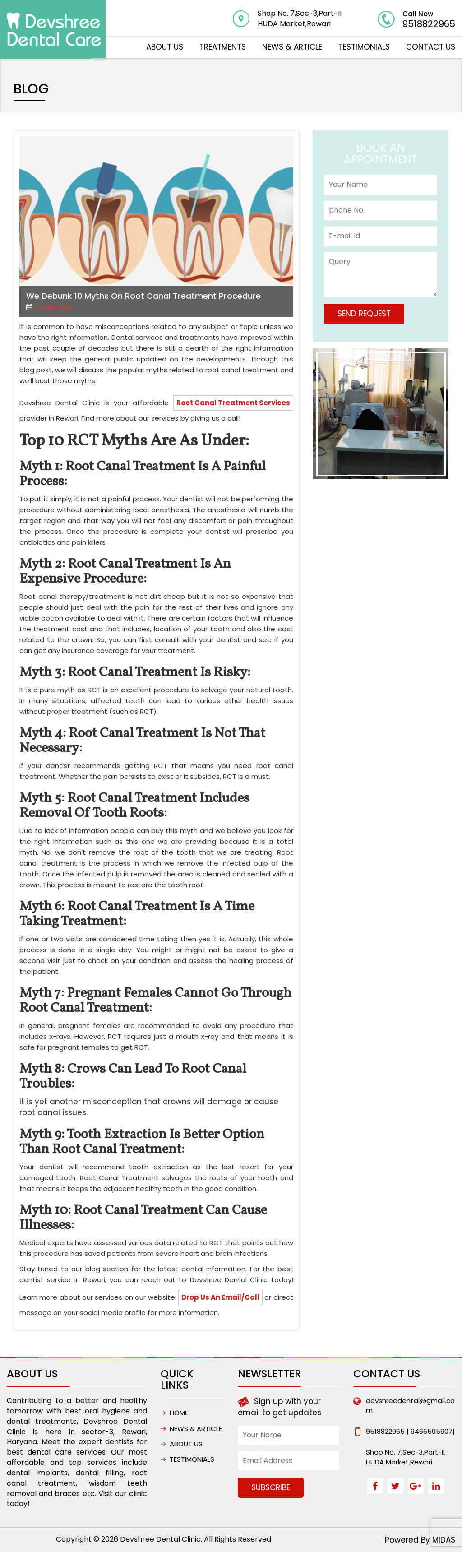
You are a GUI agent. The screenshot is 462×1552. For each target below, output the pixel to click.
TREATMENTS (222, 47)
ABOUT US (164, 47)
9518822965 (428, 24)
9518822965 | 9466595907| (410, 1431)
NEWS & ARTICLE (292, 47)
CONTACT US (430, 47)
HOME (179, 1413)
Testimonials (364, 47)
